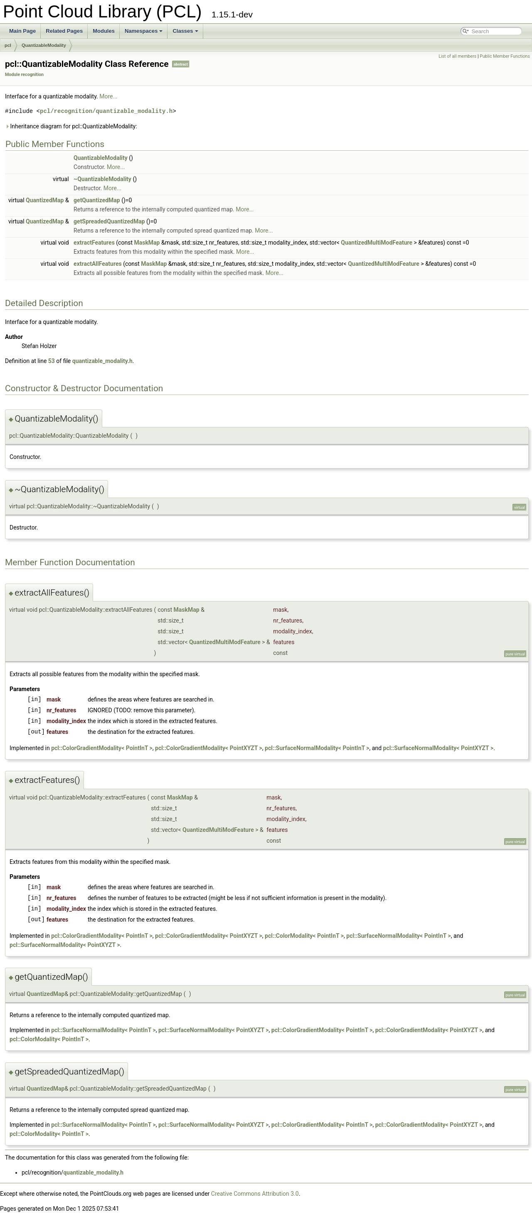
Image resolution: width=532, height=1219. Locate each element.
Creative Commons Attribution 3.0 (255, 1193)
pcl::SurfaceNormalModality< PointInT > (317, 748)
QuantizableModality (44, 45)
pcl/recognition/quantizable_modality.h (106, 111)
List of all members (457, 56)
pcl (8, 45)
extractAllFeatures (98, 263)
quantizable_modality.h (102, 361)
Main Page (22, 31)
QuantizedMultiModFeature (376, 242)
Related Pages (64, 31)
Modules (104, 31)
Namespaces (144, 31)
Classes (185, 31)
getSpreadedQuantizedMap (109, 221)
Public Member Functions (505, 56)
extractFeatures (94, 242)
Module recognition (24, 74)
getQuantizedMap (97, 200)
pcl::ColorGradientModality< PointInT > (102, 748)
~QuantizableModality (102, 179)
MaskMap (147, 242)
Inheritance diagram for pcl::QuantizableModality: (71, 126)
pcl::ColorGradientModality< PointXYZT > (208, 748)
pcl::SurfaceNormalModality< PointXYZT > (438, 748)
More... (108, 96)
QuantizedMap (45, 200)
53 (51, 361)
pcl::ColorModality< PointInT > (304, 935)
